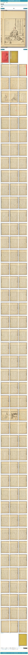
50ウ (10, 553)
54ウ (19, 593)
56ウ (10, 606)
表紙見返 (2, 63)
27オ (1, 341)
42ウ (19, 487)
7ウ (1, 169)
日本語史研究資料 (14, 0)
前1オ (19, 76)
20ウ (10, 288)
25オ (10, 328)
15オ (1, 235)
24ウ (19, 328)
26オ (19, 341)
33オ (1, 394)
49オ (10, 540)
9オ (1, 182)
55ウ (1, 593)
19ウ (1, 275)
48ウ (19, 540)
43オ (10, 487)
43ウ (1, 487)
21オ (1, 288)
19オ (10, 275)
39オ (1, 447)
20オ (19, 288)
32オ (19, 394)
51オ (1, 553)
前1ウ (10, 76)
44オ (19, 500)
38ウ (10, 447)
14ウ (10, 235)
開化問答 (4, 2)
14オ (19, 235)
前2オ (1, 76)
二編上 (7, 2)
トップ (1, 2)
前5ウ (19, 116)
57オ (1, 606)
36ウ (19, 434)
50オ (19, 553)
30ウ (19, 381)
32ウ (10, 394)
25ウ (1, 328)
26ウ (10, 341)
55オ (10, 593)
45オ (1, 500)
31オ (10, 381)
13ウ (1, 222)
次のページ (2, 8)
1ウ (1, 116)
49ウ (1, 540)
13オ (10, 222)
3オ (1, 129)
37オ (10, 434)
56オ (19, 606)
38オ (19, 447)
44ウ (10, 500)
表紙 (10, 63)
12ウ (19, 222)
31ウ (1, 381)
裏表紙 (19, 646)
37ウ (1, 434)
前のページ (25, 8)
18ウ (19, 275)
